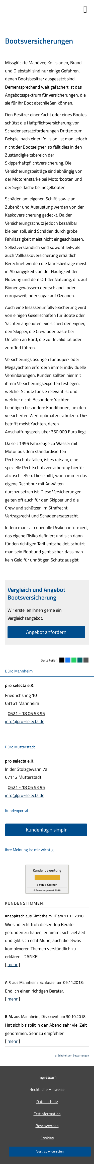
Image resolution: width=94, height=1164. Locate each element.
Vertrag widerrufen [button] (50, 1151)
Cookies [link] (47, 1138)
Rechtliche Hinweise (47, 1089)
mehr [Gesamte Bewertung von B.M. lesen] (13, 1041)
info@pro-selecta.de (24, 721)
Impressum (47, 1077)
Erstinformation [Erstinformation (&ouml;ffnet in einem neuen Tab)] (47, 1114)
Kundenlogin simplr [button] (46, 829)
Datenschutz (47, 1102)
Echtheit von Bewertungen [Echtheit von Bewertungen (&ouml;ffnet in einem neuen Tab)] (73, 1055)
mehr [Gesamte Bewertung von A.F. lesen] (13, 999)
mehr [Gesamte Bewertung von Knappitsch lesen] (13, 964)
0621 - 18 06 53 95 (26, 713)
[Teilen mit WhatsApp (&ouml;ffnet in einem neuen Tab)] (73, 660)
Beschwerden (47, 1126)
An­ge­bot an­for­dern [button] (46, 632)
